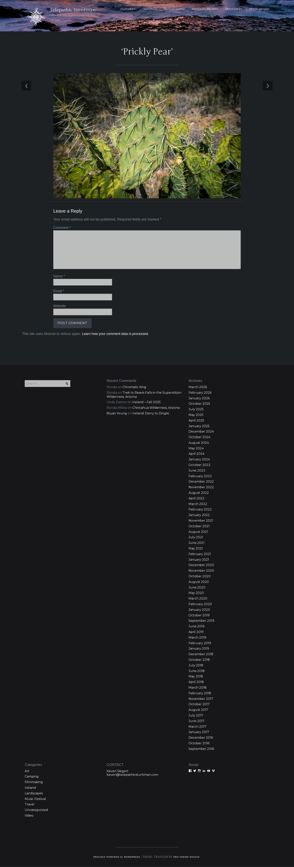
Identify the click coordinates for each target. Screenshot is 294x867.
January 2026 (199, 399)
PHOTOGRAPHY (174, 9)
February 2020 (200, 605)
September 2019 (201, 621)
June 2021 (196, 543)
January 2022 (199, 516)
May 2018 (196, 677)
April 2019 (196, 632)
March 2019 (197, 638)
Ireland (30, 788)
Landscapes (34, 794)
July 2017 (196, 716)
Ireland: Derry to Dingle (151, 414)
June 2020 (197, 588)
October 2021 (199, 527)
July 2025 (196, 410)
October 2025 (199, 404)
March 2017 (197, 727)
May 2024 (196, 449)
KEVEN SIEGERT (259, 9)
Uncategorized (36, 810)
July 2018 (196, 666)
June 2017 (196, 722)
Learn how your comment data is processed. (114, 334)
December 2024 (201, 432)
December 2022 (201, 482)
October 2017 (199, 705)
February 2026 (200, 393)
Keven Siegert (117, 772)
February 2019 (200, 644)
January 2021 (199, 560)
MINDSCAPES (233, 9)
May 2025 (196, 415)
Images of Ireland (205, 9)
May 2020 (196, 594)
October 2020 (200, 577)
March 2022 (198, 505)
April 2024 (196, 454)
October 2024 (199, 438)
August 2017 (198, 710)
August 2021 (198, 532)
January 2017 (199, 733)
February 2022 (200, 510)
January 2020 (199, 610)
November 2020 (201, 571)
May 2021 (196, 549)
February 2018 (200, 694)
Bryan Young (117, 414)
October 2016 (199, 744)
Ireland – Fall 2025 (146, 403)
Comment (61, 228)
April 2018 (196, 683)
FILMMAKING (128, 9)
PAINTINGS (150, 9)
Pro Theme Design (187, 857)
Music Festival (35, 799)
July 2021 (196, 538)
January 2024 (199, 460)
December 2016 (201, 738)
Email (58, 291)
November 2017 (201, 699)
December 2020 (201, 566)
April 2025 (196, 421)
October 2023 (199, 466)
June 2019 (196, 627)
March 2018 (197, 688)
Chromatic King (134, 388)
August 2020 (199, 582)
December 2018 (201, 655)
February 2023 (200, 477)
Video (29, 816)
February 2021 (200, 555)
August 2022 (199, 493)
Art (27, 772)
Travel (29, 805)
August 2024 (199, 443)
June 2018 (197, 672)
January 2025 (199, 427)
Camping (32, 777)
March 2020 (198, 599)
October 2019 (199, 616)
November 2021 (201, 521)
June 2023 (197, 471)
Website (59, 306)
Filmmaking (34, 783)
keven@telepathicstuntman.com (132, 775)
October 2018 (199, 660)
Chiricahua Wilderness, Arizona (156, 408)
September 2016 (201, 749)
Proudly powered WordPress (116, 857)
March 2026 (198, 388)
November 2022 (201, 488)
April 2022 (196, 499)
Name (58, 277)
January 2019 (199, 649)
